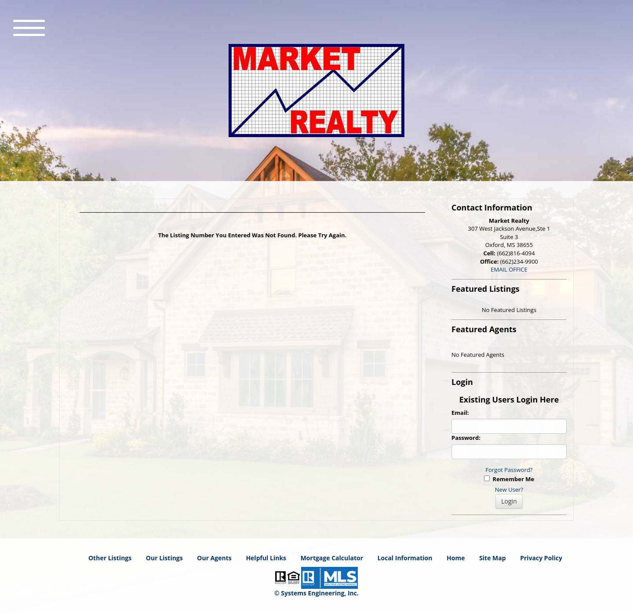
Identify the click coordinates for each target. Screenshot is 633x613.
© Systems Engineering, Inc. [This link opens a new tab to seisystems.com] (316, 593)
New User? (509, 489)
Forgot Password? (509, 470)
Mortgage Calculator (332, 558)
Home (456, 558)
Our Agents (214, 558)
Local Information (405, 558)
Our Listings (164, 558)
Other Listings (109, 558)
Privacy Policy (541, 558)
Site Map (492, 558)
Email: (460, 413)
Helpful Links (266, 558)
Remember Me (509, 479)
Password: (465, 438)
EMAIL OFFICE (509, 269)
